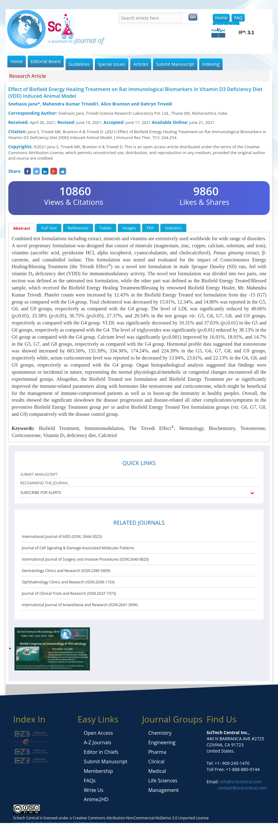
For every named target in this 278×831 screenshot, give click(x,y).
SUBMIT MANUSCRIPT (39, 474)
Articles (140, 64)
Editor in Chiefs (101, 752)
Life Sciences (162, 780)
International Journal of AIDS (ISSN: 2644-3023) (62, 536)
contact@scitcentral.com (242, 788)
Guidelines (79, 64)
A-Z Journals (97, 742)
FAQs (89, 780)
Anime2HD (96, 799)
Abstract (21, 228)
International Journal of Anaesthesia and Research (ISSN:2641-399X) (80, 604)
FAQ (238, 18)
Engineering (161, 742)
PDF (150, 228)
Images (129, 228)
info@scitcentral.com (240, 782)
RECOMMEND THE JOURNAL (44, 483)
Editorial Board (46, 61)
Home (221, 18)
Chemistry (159, 733)
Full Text (49, 228)
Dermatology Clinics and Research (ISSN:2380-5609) (66, 570)
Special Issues (112, 64)
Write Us (93, 790)
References (78, 228)
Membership (98, 771)
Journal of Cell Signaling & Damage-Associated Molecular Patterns (78, 548)
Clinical (156, 761)
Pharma (157, 752)
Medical (157, 771)
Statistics (173, 228)
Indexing (211, 64)
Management (163, 790)
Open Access (98, 733)
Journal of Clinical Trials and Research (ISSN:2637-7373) (69, 593)
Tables (105, 228)
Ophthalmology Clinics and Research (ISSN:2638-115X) (68, 582)
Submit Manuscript (175, 64)
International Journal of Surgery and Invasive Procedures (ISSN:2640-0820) (85, 559)
